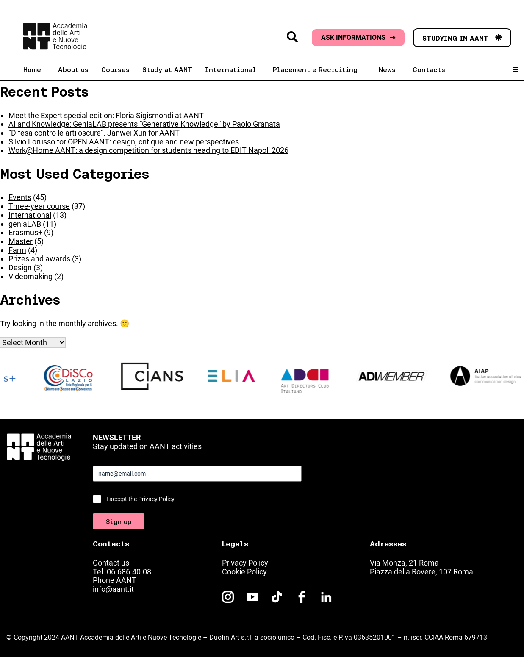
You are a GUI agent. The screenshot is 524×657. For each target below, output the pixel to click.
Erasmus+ (25, 232)
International (29, 215)
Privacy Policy (245, 562)
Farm (17, 250)
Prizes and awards (39, 258)
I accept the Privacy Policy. (141, 499)
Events (19, 197)
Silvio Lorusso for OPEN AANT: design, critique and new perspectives (123, 141)
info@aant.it (113, 589)
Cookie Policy (244, 571)
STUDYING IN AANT (462, 38)
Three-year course (39, 206)
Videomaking (30, 276)
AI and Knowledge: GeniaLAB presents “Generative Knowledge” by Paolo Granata (144, 123)
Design (20, 267)
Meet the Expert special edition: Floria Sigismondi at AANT (106, 115)
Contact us (111, 562)
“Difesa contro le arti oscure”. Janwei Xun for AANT (94, 132)
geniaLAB (24, 223)
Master (20, 241)
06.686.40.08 (129, 571)
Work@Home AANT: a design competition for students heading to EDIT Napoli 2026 (148, 150)
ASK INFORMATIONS (358, 37)
